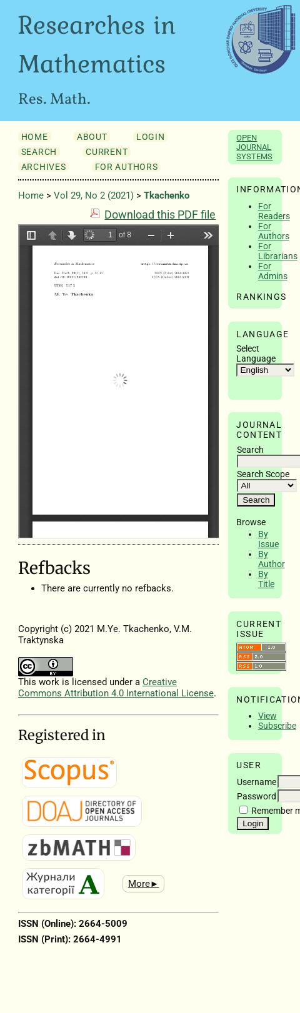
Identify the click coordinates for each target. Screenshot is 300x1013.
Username (256, 782)
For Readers (274, 211)
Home (34, 137)
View (267, 716)
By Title (266, 579)
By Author (271, 559)
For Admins (273, 271)
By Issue (268, 539)
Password (256, 796)
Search (39, 152)
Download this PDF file (160, 215)
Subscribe (277, 726)
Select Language (256, 353)
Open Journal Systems (254, 147)
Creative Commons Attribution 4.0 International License (116, 687)
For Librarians (278, 251)
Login (150, 137)
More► (143, 883)
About (92, 137)
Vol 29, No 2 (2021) (94, 195)
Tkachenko (166, 195)
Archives (43, 167)
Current (107, 152)
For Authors (273, 231)
